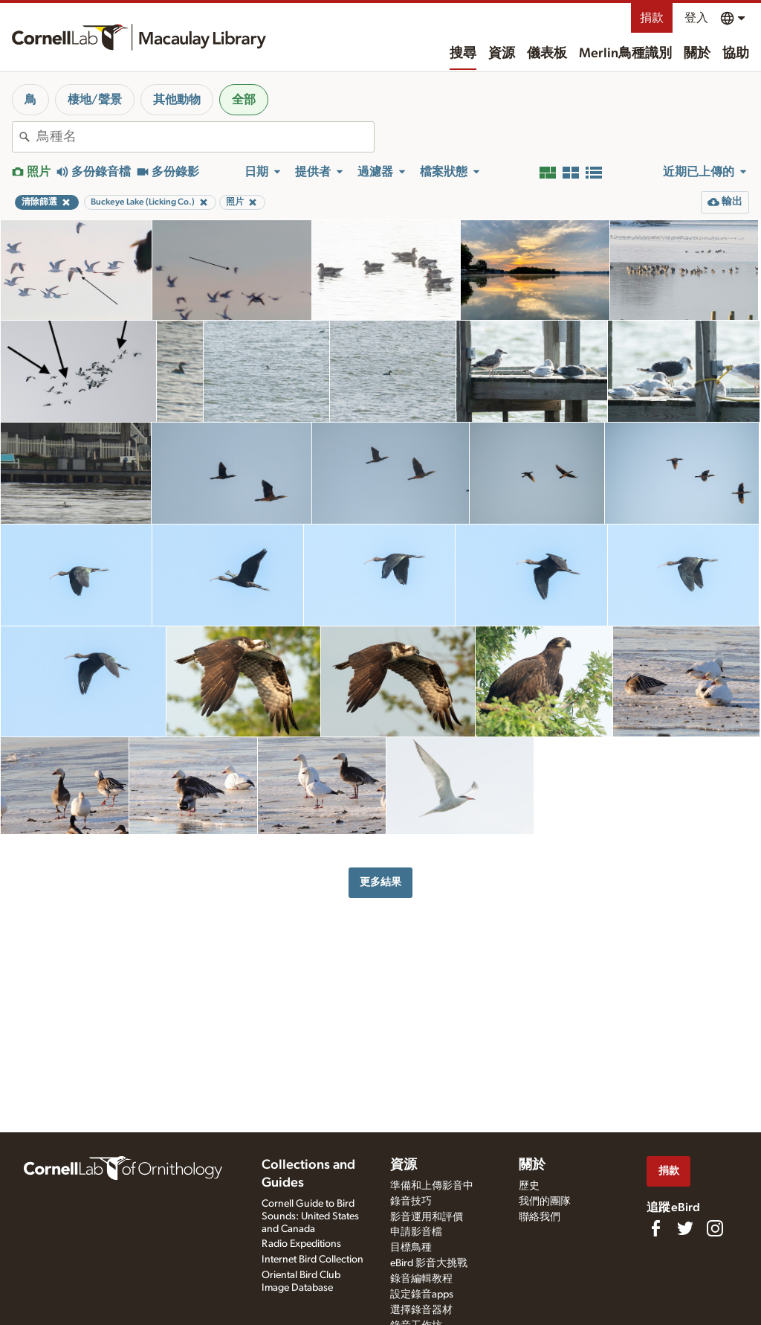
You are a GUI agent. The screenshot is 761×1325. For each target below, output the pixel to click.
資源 (501, 53)
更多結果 (380, 882)
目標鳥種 (411, 1247)
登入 (696, 18)
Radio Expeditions (301, 1244)
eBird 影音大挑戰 (428, 1263)
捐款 (652, 18)
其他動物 (177, 100)
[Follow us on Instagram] (715, 1228)
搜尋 (463, 53)
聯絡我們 (539, 1217)
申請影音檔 (416, 1232)
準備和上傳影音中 (431, 1186)
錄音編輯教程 (421, 1279)
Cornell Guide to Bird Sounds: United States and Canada (310, 1216)
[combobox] (205, 137)
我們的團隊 (545, 1201)
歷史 (529, 1186)
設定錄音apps (421, 1294)
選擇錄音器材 (421, 1310)
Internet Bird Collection (312, 1259)
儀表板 (547, 53)
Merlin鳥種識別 (625, 53)
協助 (735, 53)
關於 (697, 53)
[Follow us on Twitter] (685, 1228)
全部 (244, 100)
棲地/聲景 (95, 100)
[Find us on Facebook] (655, 1228)
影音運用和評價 (426, 1217)
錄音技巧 (411, 1201)
